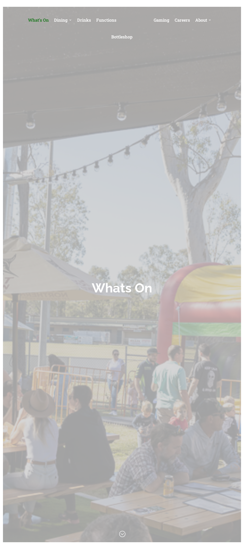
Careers (182, 20)
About (201, 20)
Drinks (84, 20)
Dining (61, 20)
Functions (106, 20)
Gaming (161, 20)
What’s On (38, 20)
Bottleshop (121, 37)
